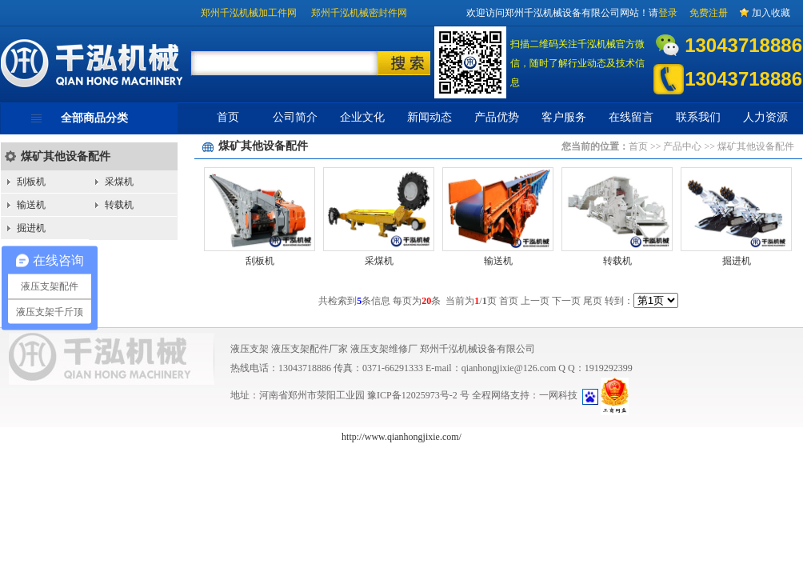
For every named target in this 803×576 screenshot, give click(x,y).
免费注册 (708, 12)
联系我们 (698, 117)
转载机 (119, 204)
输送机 (31, 204)
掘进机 (31, 228)
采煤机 (119, 181)
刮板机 (31, 181)
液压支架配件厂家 (309, 348)
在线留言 (631, 117)
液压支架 (249, 348)
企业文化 (362, 117)
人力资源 (765, 117)
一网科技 (558, 395)
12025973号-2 (431, 395)
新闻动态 (429, 117)
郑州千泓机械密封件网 (359, 12)
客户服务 (563, 117)
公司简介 (295, 117)
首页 (228, 117)
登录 (667, 12)
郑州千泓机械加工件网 (249, 12)
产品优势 (496, 117)
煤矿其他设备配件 (65, 156)
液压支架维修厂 (383, 348)
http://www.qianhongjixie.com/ (401, 436)
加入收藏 (771, 12)
